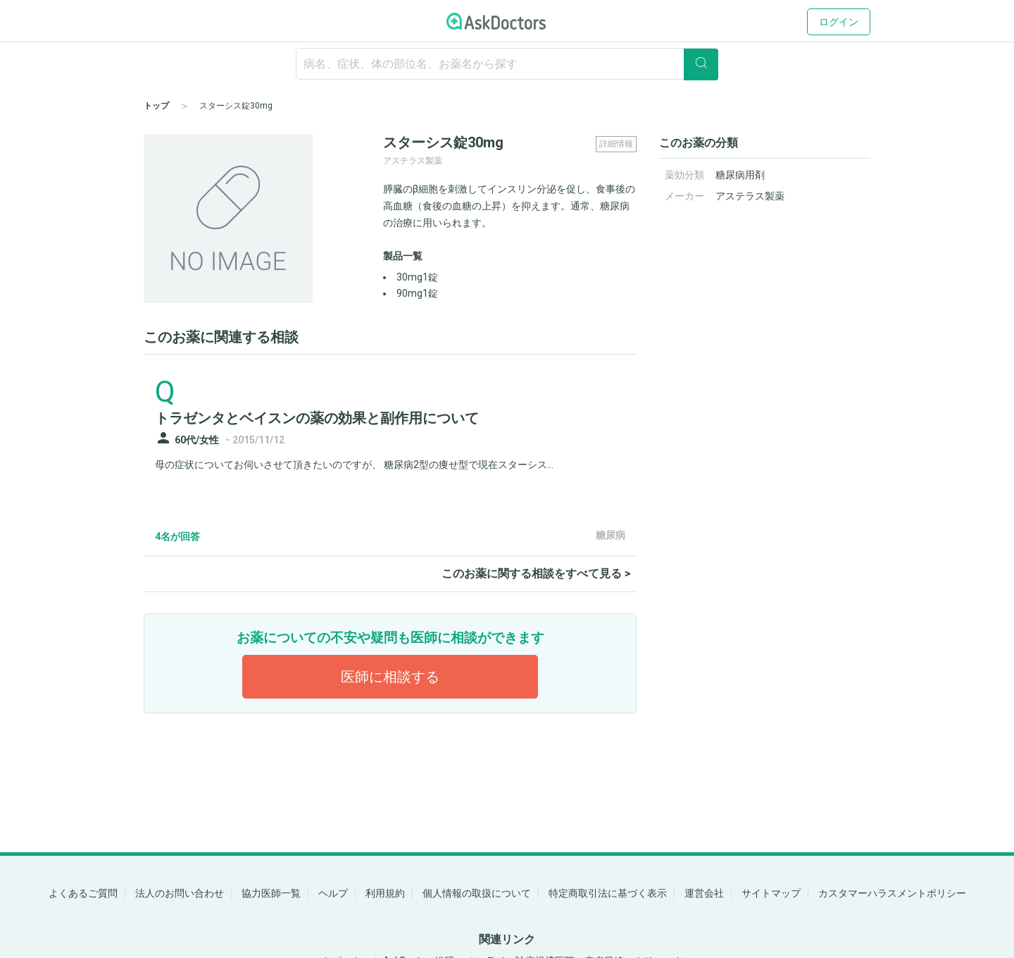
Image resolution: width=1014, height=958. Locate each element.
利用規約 (385, 893)
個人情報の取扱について (477, 893)
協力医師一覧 (271, 893)
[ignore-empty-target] (507, 64)
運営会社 (704, 893)
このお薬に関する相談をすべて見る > (536, 573)
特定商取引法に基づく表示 (608, 893)
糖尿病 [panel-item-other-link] (610, 535)
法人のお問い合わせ (179, 893)
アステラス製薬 (749, 196)
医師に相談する (390, 676)
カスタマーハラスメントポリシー (892, 893)
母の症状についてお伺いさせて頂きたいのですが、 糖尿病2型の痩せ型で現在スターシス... (354, 464)
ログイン (838, 21)
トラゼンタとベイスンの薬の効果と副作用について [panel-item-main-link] (317, 418)
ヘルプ (333, 893)
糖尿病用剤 (740, 174)
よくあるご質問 (83, 893)
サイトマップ (771, 893)
